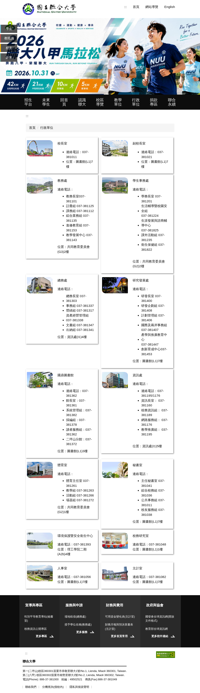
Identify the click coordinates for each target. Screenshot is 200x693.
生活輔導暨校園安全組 (154, 208)
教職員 (9, 38)
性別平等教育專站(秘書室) (38, 618)
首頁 (136, 7)
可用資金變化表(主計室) (120, 616)
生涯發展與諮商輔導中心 (154, 223)
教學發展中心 (75, 235)
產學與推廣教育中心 (154, 337)
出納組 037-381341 (80, 330)
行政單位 (136, 102)
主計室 (137, 568)
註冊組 (71, 206)
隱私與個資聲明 (79, 686)
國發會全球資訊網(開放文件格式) (159, 618)
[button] (5, 64)
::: (125, 7)
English (169, 7)
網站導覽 (151, 7)
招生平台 (28, 102)
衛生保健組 (149, 244)
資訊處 (137, 375)
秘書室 (137, 465)
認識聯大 (82, 102)
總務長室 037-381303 (76, 298)
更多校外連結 (159, 636)
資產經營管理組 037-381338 (77, 317)
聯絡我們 (30, 686)
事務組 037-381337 (80, 305)
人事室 (62, 568)
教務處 (62, 180)
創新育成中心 (151, 349)
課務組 (71, 211)
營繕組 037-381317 (80, 310)
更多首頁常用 (119, 636)
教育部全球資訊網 (156, 628)
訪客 (9, 57)
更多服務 (81, 632)
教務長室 (72, 196)
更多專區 (41, 636)
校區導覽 (100, 102)
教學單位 (118, 102)
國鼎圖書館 (65, 375)
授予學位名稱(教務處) (78, 624)
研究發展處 (141, 280)
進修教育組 (74, 225)
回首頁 (64, 102)
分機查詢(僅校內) (53, 686)
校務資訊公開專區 (35, 628)
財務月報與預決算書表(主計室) (119, 626)
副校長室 (139, 143)
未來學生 (46, 102)
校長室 (62, 143)
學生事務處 (141, 180)
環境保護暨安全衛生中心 (75, 536)
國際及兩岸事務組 (154, 325)
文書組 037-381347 (80, 325)
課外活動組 (149, 235)
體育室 (62, 465)
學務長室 (147, 196)
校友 (9, 48)
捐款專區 (154, 102)
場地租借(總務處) (75, 616)
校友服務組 (149, 510)
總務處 (62, 280)
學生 (9, 29)
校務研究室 (141, 536)
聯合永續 (172, 102)
